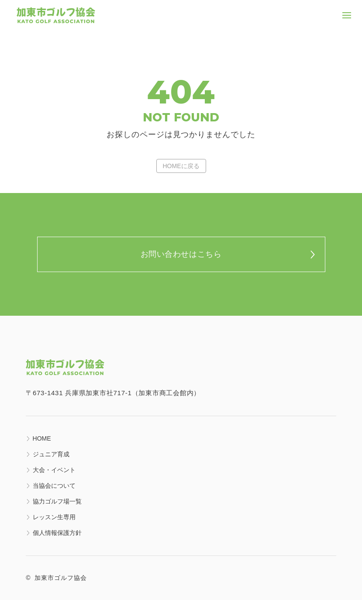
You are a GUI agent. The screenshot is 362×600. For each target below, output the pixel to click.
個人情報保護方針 (57, 533)
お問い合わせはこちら (181, 254)
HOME (42, 438)
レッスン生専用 (54, 517)
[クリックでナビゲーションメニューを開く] (347, 15)
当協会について (54, 486)
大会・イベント (54, 470)
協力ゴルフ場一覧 (57, 501)
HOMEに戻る (181, 165)
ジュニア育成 (51, 454)
